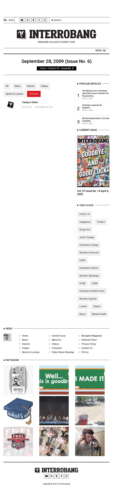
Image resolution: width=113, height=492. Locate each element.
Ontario (96, 311)
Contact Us (86, 353)
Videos (54, 349)
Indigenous (85, 226)
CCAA (94, 288)
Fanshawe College (88, 249)
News (18, 86)
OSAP (82, 265)
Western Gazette (88, 303)
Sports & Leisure (14, 93)
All (7, 86)
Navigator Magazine (90, 341)
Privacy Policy (87, 349)
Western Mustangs (89, 280)
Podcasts (55, 353)
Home (43, 68)
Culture (44, 86)
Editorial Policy (88, 345)
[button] (100, 50)
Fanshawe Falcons (88, 272)
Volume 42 (53, 68)
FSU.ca (83, 357)
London (83, 311)
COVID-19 (84, 219)
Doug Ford (84, 234)
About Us (55, 345)
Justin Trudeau (86, 242)
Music (82, 318)
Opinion (31, 86)
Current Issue (57, 341)
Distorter (33, 93)
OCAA (82, 288)
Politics (101, 226)
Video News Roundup (61, 357)
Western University (89, 257)
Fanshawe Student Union (92, 295)
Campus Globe (30, 106)
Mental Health (99, 318)
